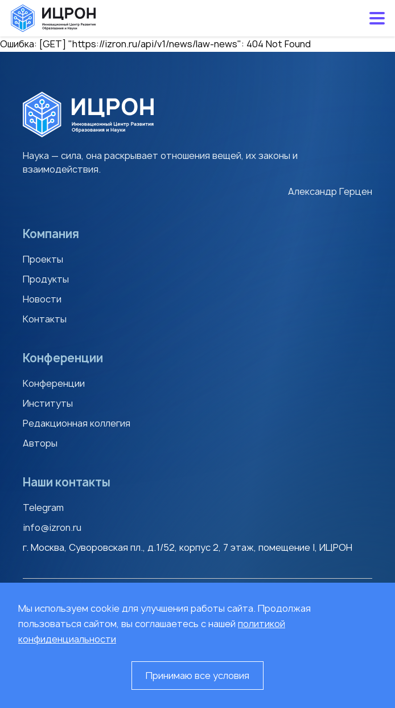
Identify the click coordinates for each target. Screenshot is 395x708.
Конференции (54, 383)
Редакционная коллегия (76, 423)
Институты (48, 403)
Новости (42, 299)
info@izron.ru (52, 527)
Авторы (40, 443)
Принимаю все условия (197, 675)
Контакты (45, 319)
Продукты (46, 279)
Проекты (43, 259)
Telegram (43, 507)
